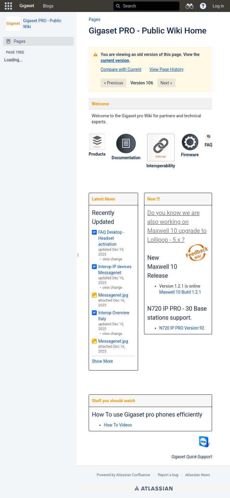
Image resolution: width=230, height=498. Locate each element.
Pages (94, 19)
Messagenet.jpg (113, 295)
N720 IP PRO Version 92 (181, 328)
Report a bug (168, 475)
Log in (218, 6)
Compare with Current (121, 69)
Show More (102, 361)
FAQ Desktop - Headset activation (111, 238)
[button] (8, 6)
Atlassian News (197, 475)
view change (112, 259)
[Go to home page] (27, 6)
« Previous (113, 83)
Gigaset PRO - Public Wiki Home (147, 31)
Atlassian (153, 488)
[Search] (118, 6)
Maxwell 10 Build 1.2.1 (180, 292)
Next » (166, 83)
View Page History (166, 69)
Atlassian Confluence (133, 475)
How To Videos (118, 425)
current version (115, 60)
